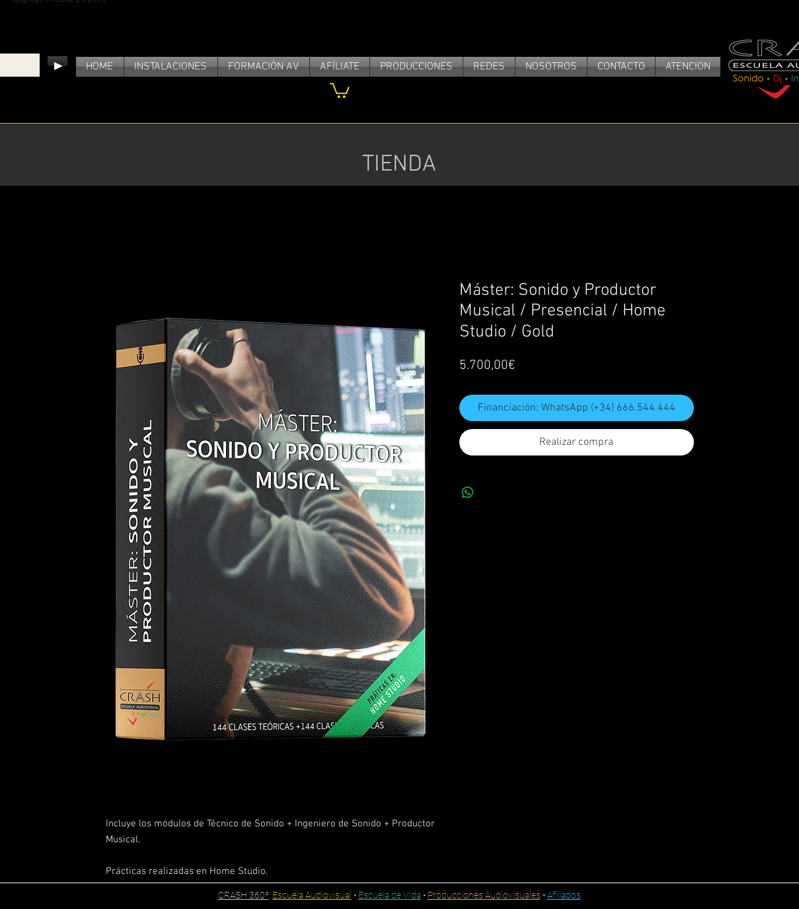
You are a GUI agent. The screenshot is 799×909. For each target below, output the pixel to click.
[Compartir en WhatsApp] (468, 492)
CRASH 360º (243, 895)
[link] (340, 89)
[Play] (57, 66)
